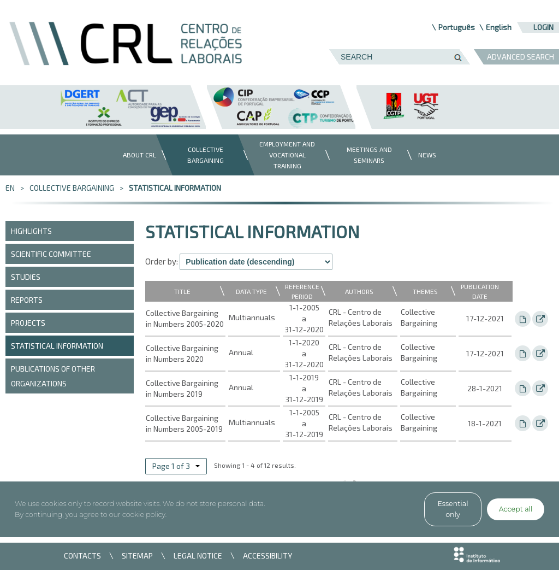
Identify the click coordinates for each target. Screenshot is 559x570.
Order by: (161, 261)
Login (543, 27)
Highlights (31, 231)
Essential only (452, 509)
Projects (28, 322)
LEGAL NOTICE (198, 555)
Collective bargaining (71, 187)
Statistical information (175, 187)
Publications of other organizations (53, 376)
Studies (25, 276)
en (10, 187)
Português (456, 27)
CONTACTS (82, 555)
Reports (27, 299)
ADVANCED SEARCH (520, 56)
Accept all (516, 509)
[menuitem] (136, 154)
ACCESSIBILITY (267, 555)
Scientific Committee (51, 253)
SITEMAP (137, 555)
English (499, 27)
